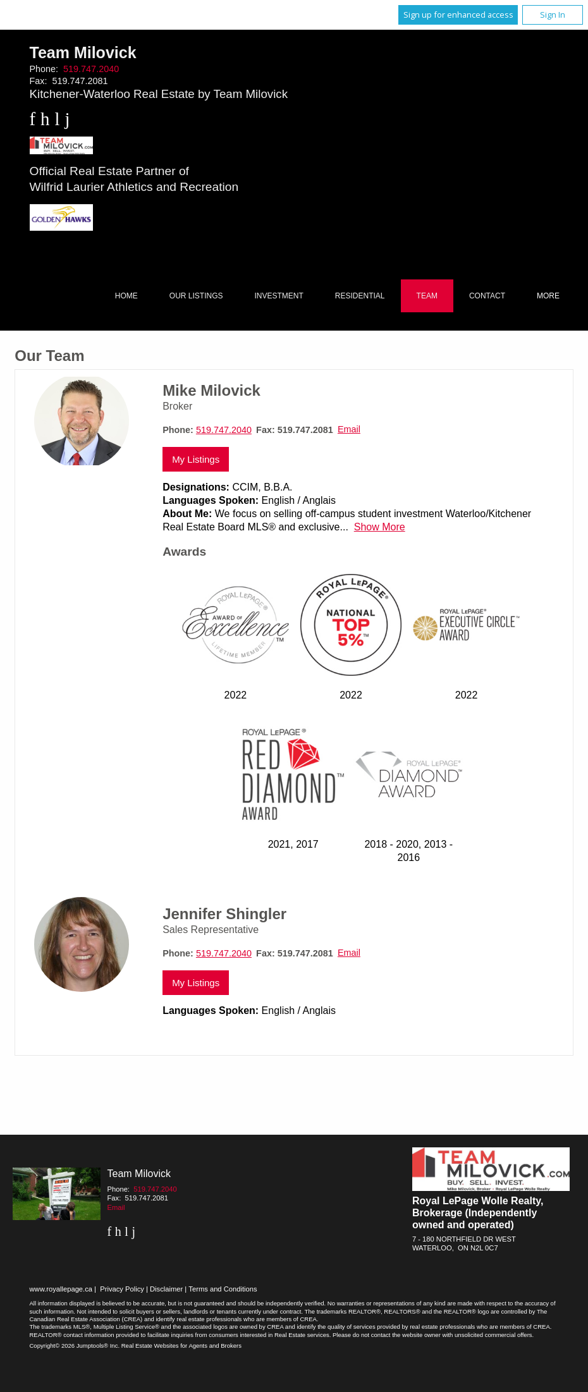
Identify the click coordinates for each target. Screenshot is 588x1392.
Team (427, 295)
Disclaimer (166, 1289)
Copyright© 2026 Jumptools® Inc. (75, 1345)
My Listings (195, 459)
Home (126, 295)
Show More (379, 527)
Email (349, 429)
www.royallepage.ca (61, 1289)
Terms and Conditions (222, 1289)
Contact (487, 295)
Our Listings (196, 295)
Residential (360, 295)
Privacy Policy (122, 1289)
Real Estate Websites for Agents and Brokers (181, 1345)
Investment (279, 295)
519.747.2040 (91, 69)
